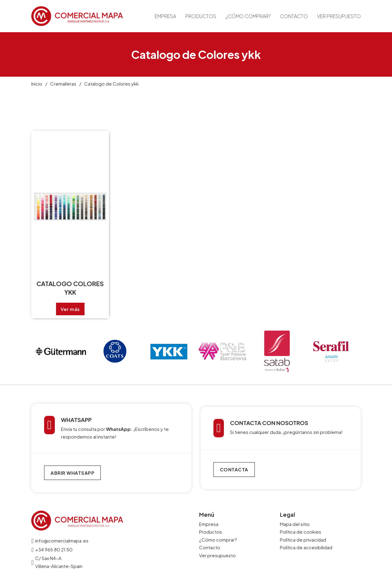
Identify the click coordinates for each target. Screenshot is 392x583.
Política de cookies (300, 532)
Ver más (70, 309)
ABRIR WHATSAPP (72, 473)
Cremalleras (63, 83)
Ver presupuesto (339, 16)
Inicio (36, 83)
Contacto (294, 16)
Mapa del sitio (295, 524)
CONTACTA (234, 469)
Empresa (165, 16)
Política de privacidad (303, 540)
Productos (200, 16)
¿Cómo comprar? (248, 16)
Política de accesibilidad (306, 547)
